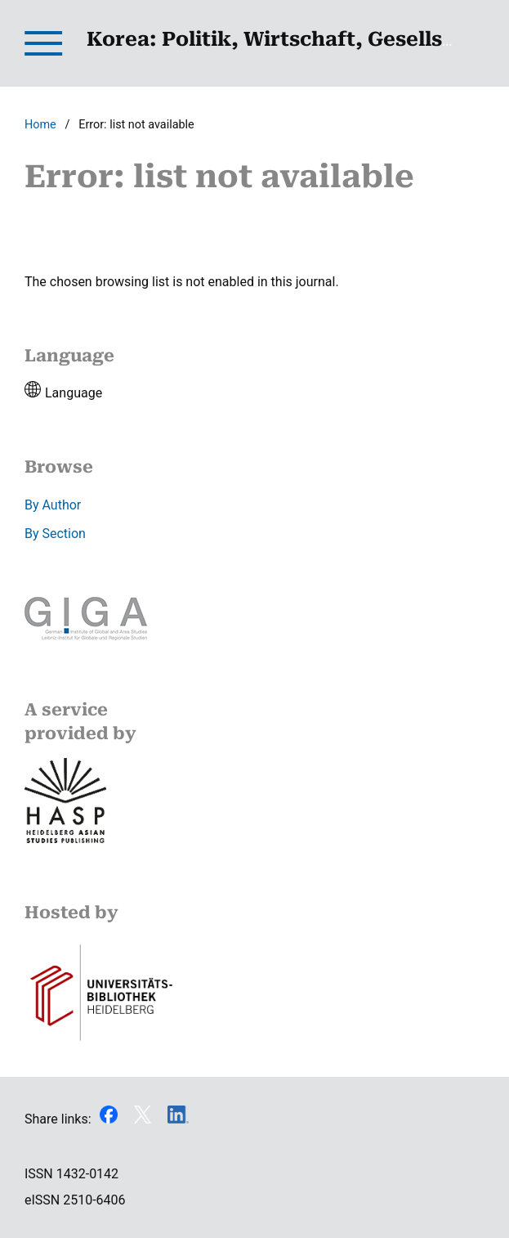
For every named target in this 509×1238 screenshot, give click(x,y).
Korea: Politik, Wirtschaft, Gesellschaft (292, 39)
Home (40, 125)
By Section (55, 533)
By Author (53, 505)
